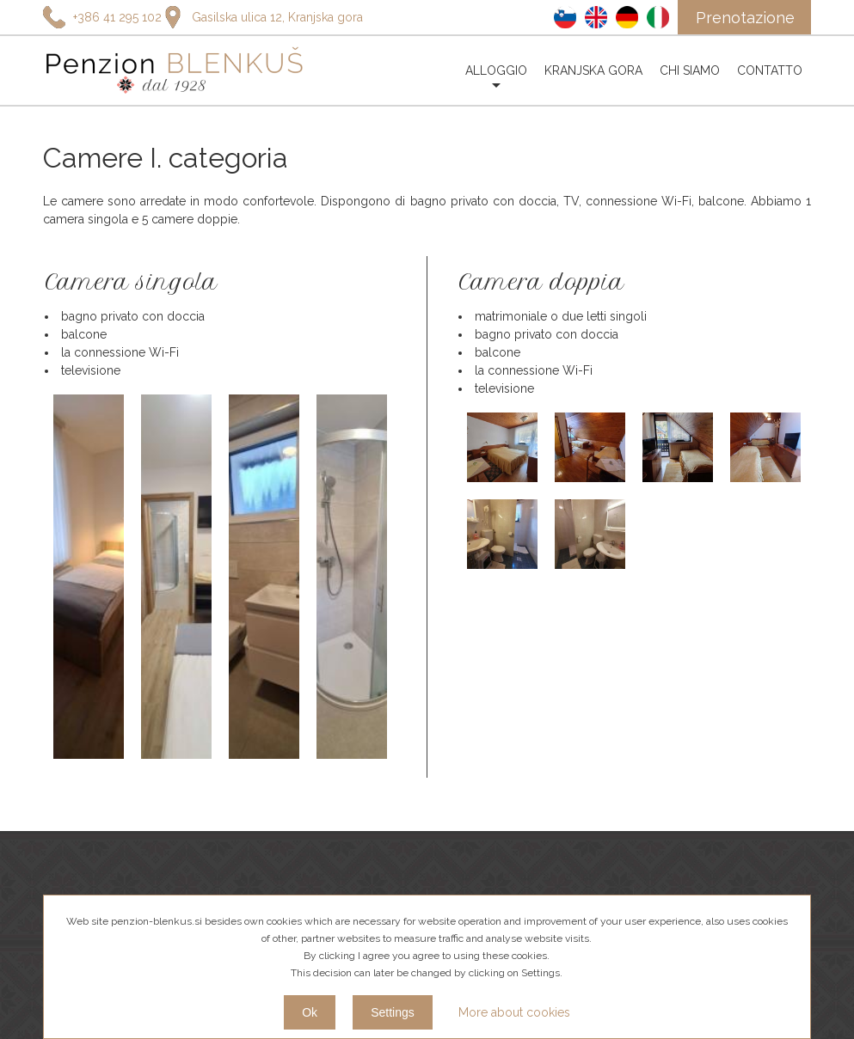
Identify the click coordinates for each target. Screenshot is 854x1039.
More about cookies (514, 1012)
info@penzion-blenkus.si (110, 851)
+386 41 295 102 (88, 801)
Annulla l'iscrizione (757, 815)
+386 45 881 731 (89, 826)
